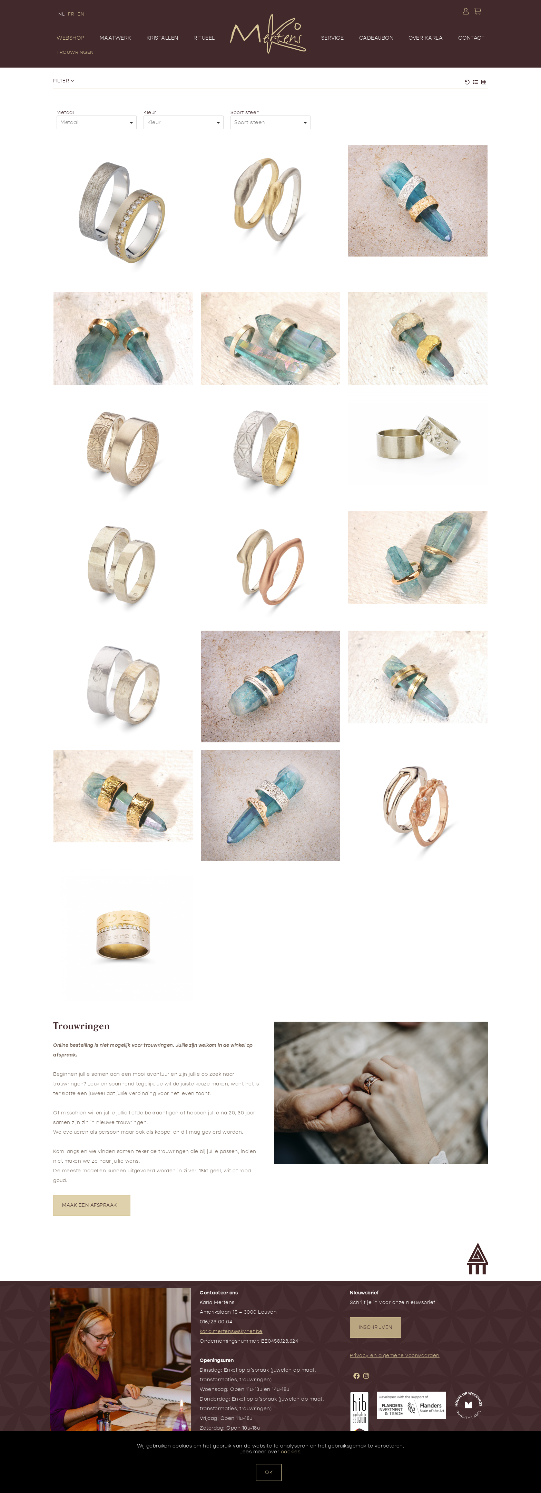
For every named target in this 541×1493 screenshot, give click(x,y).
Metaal (65, 113)
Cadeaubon (376, 38)
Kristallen (162, 38)
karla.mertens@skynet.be (231, 1331)
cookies (291, 1452)
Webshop (71, 38)
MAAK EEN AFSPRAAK (91, 1205)
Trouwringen (75, 52)
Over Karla (426, 38)
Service (332, 38)
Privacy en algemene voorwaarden (395, 1356)
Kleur (150, 113)
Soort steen (245, 113)
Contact (471, 38)
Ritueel (204, 38)
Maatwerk (115, 38)
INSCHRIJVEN (375, 1327)
